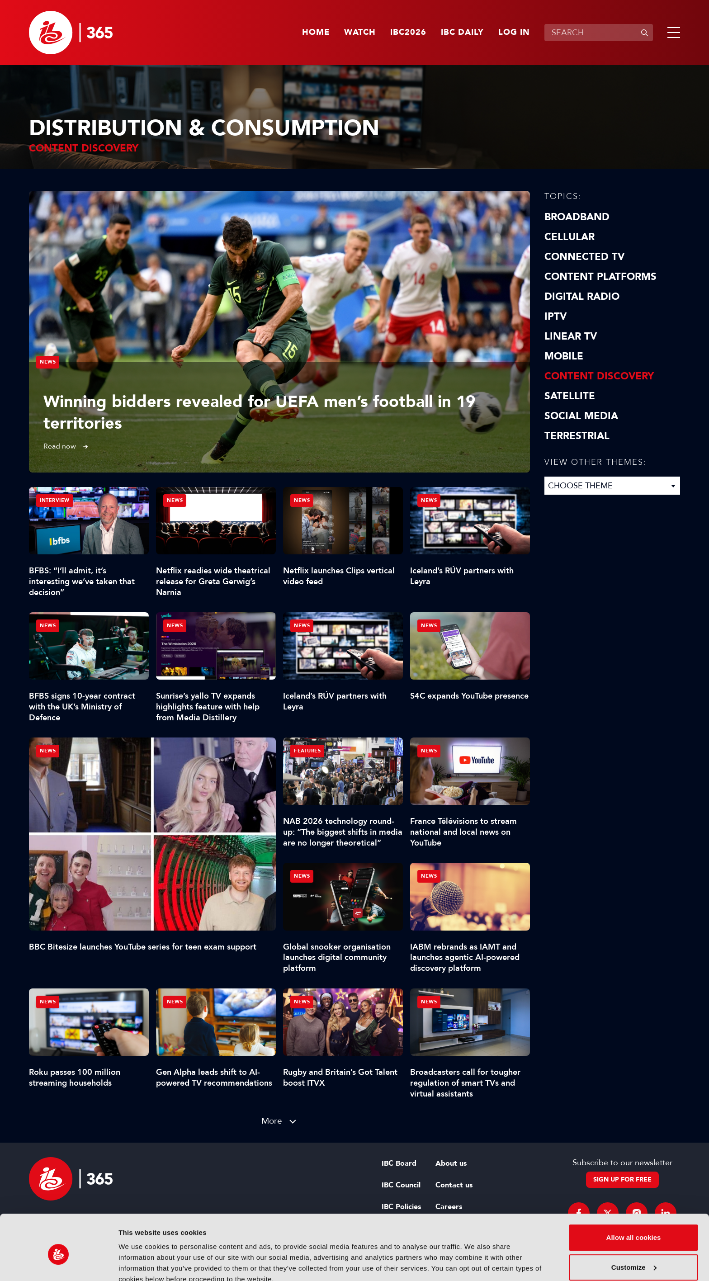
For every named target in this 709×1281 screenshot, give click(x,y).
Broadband (577, 217)
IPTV (555, 316)
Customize (634, 1226)
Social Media (581, 416)
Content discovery (599, 376)
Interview (55, 500)
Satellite (569, 396)
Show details (139, 1263)
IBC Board (399, 1163)
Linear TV (570, 336)
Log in (514, 32)
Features (307, 750)
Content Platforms (600, 277)
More (271, 1120)
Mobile (563, 356)
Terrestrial (577, 436)
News (48, 362)
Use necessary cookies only (633, 1256)
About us (451, 1163)
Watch (360, 32)
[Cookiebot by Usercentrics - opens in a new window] (58, 1263)
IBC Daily (462, 32)
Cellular (569, 237)
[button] (672, 32)
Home (316, 32)
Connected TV (584, 257)
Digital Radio (581, 296)
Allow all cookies (633, 1197)
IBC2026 (408, 32)
